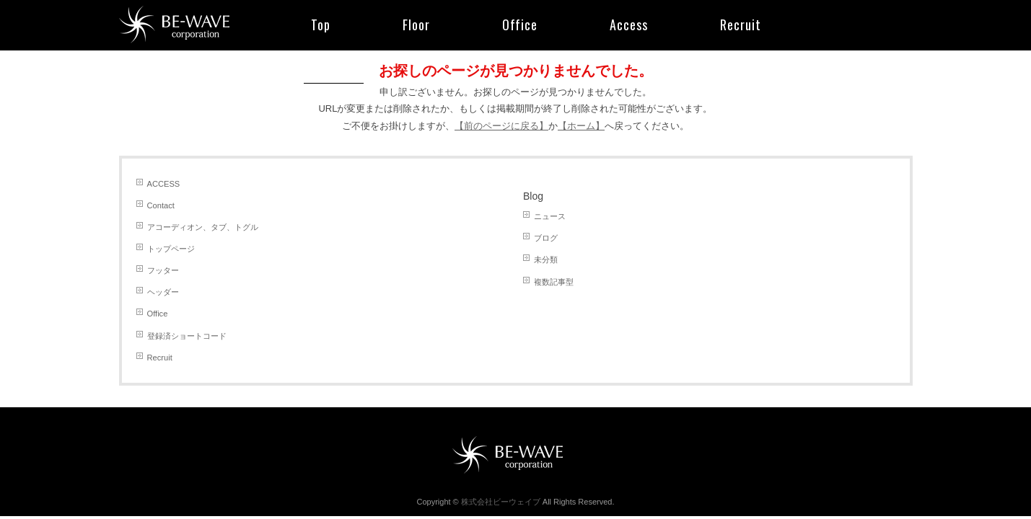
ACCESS (163, 183)
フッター (163, 270)
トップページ (171, 248)
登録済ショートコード (187, 336)
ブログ (546, 238)
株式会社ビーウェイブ (500, 501)
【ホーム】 (581, 125)
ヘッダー (163, 292)
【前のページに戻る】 (501, 125)
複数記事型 (554, 282)
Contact (161, 205)
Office (157, 313)
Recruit (159, 357)
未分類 (546, 259)
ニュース (550, 216)
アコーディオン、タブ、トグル (202, 227)
